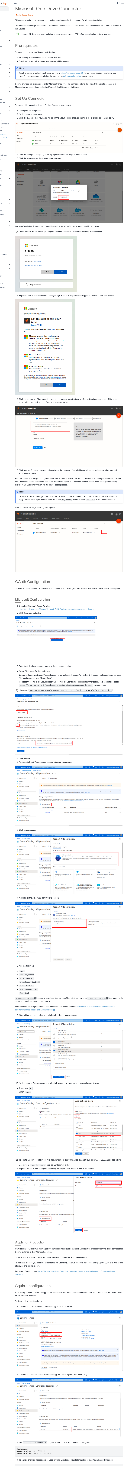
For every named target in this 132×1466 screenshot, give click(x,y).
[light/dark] (123, 3)
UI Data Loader (11, 174)
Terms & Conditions (10, 287)
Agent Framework (10, 64)
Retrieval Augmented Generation (11, 216)
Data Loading (8, 95)
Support (6, 250)
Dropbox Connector (16, 124)
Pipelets (6, 207)
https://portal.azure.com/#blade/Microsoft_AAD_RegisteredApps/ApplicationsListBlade (70, 602)
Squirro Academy (9, 283)
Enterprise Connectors (11, 142)
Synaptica (7, 225)
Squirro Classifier (9, 30)
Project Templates (10, 211)
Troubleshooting (11, 171)
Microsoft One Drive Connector (15, 135)
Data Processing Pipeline (9, 179)
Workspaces (8, 236)
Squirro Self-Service (11, 47)
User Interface (8, 229)
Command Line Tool (12, 103)
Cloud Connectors (12, 118)
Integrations (7, 189)
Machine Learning (10, 203)
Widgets (6, 233)
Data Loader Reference (14, 155)
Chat (5, 84)
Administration (8, 61)
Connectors (10, 107)
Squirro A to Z (8, 272)
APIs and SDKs (9, 72)
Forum (5, 247)
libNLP (5, 199)
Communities (8, 87)
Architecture (7, 76)
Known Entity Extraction (8, 194)
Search (6, 221)
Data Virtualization (10, 185)
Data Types (9, 148)
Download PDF (9, 276)
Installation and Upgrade (9, 41)
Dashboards (8, 91)
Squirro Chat (8, 22)
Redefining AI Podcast (11, 254)
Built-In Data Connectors (11, 112)
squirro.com (7, 280)
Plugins (8, 167)
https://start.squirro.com (86, 73)
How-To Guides (11, 99)
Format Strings (10, 159)
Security (6, 264)
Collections (7, 80)
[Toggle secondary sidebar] (128, 3)
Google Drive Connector (14, 129)
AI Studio (6, 68)
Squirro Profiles (9, 268)
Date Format (10, 151)
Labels (7, 163)
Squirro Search (9, 26)
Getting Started (9, 19)
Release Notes (8, 51)
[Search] (13, 8)
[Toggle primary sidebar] (30, 2)
